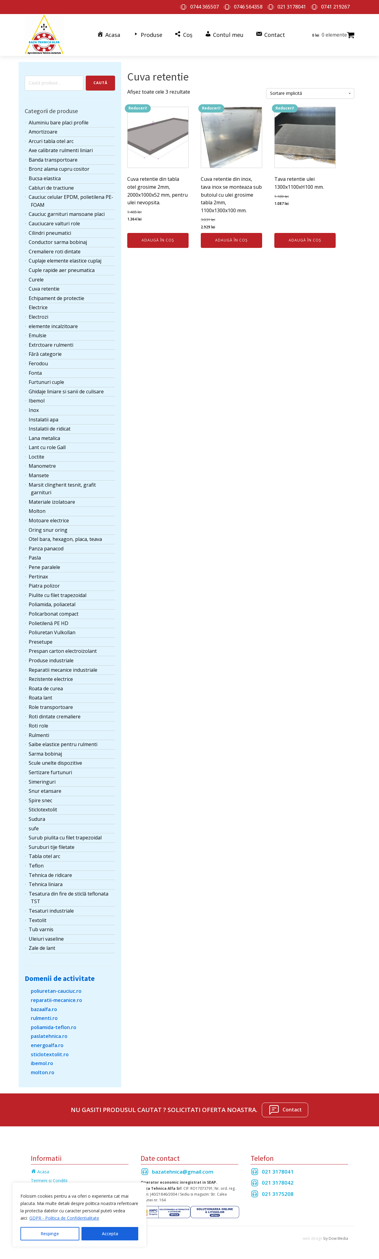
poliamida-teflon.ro (53, 1026)
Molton (37, 510)
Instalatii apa (43, 419)
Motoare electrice (49, 520)
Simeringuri (42, 781)
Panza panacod (46, 548)
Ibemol (37, 400)
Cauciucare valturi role (54, 223)
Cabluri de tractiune (51, 187)
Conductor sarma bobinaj (58, 241)
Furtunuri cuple (46, 381)
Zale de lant (42, 947)
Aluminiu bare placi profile (58, 122)
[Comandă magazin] (310, 93)
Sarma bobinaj (45, 753)
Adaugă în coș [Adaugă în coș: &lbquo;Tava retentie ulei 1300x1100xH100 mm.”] (305, 239)
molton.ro (42, 1071)
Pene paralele (44, 566)
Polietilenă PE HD (48, 622)
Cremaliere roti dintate (55, 251)
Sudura (37, 818)
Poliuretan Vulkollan (52, 632)
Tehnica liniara (46, 884)
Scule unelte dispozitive (55, 762)
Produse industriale (51, 659)
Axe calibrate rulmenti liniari (61, 150)
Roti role (38, 725)
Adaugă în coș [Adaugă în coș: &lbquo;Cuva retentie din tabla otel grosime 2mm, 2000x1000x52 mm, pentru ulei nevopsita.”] (158, 239)
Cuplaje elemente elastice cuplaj (65, 260)
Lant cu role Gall (47, 447)
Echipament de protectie (56, 297)
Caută (100, 82)
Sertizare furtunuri (50, 772)
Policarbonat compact (53, 613)
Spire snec (40, 799)
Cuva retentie (44, 288)
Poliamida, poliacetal (52, 604)
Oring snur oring (48, 529)
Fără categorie (45, 353)
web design (313, 1237)
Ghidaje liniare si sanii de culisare (66, 391)
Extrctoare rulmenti (51, 344)
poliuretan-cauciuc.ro (56, 990)
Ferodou (38, 362)
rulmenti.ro (44, 1017)
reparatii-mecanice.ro (56, 999)
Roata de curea (46, 688)
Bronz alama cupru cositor (59, 168)
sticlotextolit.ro (50, 1053)
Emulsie (37, 335)
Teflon (36, 865)
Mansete (39, 475)
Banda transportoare (53, 159)
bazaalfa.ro (44, 1008)
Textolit (37, 919)
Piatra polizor (44, 585)
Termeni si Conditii (49, 1180)
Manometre (42, 465)
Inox (34, 409)
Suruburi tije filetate (51, 846)
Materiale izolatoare (52, 501)
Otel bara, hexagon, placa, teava (65, 538)
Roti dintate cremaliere (55, 716)
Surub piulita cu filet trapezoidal (65, 837)
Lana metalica (44, 437)
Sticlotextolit (43, 809)
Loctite (36, 456)
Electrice (38, 307)
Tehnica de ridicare (50, 874)
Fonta (35, 372)
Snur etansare (45, 790)
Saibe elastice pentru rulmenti (63, 744)
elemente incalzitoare (53, 325)
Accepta (110, 1233)
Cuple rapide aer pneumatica (62, 269)
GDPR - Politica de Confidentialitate (64, 1218)
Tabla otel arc (44, 856)
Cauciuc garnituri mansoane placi (67, 213)
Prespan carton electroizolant (63, 650)
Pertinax (38, 576)
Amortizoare (43, 131)
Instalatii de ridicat (49, 428)
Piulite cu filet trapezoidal (57, 594)
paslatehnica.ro (49, 1035)
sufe (34, 827)
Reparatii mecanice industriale (63, 669)
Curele (36, 279)
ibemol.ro (42, 1063)
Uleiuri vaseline (46, 938)
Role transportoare (51, 706)
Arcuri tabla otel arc (51, 140)
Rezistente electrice (51, 678)
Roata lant (40, 697)
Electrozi (38, 316)
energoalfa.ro (47, 1044)
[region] (79, 1215)
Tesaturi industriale (51, 910)
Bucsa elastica (45, 178)
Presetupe (40, 641)
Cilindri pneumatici (50, 232)
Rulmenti (39, 734)
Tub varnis (41, 929)
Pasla (35, 557)
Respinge (50, 1233)
